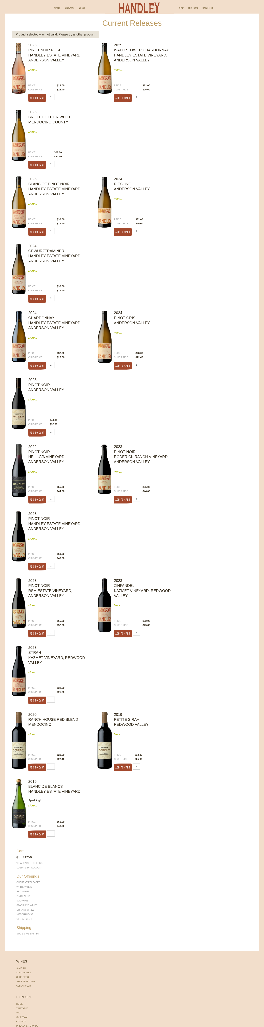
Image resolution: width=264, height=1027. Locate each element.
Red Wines (210, 78)
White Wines (211, 73)
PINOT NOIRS (211, 83)
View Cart (210, 52)
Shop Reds (24, 467)
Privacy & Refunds (66, 481)
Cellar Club (207, 8)
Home (58, 459)
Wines (82, 8)
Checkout (226, 52)
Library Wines (213, 96)
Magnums (210, 87)
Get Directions (203, 475)
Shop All (23, 459)
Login (207, 56)
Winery (56, 8)
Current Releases (216, 69)
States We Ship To (215, 118)
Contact (60, 476)
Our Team (193, 8)
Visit (181, 8)
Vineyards (69, 8)
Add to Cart (39, 94)
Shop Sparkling (27, 472)
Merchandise (212, 101)
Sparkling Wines (214, 92)
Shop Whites (25, 463)
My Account (222, 56)
